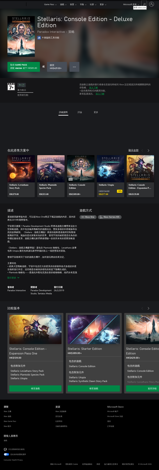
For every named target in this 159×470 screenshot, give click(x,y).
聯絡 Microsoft (55, 464)
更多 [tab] (96, 112)
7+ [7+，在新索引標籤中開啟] (21, 85)
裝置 (72, 4)
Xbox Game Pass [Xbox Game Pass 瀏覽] (10, 421)
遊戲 (62, 4)
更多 (102, 4)
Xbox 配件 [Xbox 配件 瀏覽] (7, 426)
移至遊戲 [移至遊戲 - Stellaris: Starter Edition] (93, 388)
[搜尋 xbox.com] (144, 3)
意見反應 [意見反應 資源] (58, 416)
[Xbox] (35, 4)
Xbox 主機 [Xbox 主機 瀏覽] (7, 411)
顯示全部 (134, 150)
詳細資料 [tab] (63, 112)
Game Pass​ (49, 4)
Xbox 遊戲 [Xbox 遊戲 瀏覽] (7, 416)
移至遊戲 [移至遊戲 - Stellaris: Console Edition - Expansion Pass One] (35, 388)
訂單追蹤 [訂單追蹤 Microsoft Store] (110, 426)
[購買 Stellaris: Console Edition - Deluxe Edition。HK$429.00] (57, 67)
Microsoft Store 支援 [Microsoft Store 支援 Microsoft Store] (115, 416)
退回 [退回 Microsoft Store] (109, 421)
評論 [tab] (80, 112)
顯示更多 (13, 277)
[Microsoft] (14, 4)
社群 (92, 4)
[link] (21, 176)
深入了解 (93, 87)
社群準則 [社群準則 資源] (58, 421)
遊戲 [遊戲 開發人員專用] (5, 440)
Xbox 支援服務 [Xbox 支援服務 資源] (60, 411)
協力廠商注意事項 (111, 464)
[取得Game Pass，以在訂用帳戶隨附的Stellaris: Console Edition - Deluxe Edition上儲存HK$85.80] (23, 67)
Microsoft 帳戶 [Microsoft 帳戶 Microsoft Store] (112, 411)
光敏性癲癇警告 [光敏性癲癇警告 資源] (61, 426)
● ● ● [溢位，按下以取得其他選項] (74, 67)
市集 (82, 4)
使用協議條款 (87, 464)
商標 (98, 464)
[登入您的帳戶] (151, 4)
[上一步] (142, 150)
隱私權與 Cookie (72, 464)
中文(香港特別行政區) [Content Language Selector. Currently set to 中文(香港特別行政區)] (16, 449)
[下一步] (148, 150)
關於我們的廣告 (128, 464)
